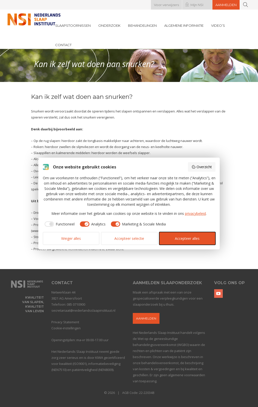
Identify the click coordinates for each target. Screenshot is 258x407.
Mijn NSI (196, 5)
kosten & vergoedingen (157, 369)
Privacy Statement (65, 322)
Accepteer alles (187, 238)
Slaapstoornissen (73, 25)
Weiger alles (71, 238)
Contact (63, 45)
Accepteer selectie (129, 238)
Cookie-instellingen (66, 328)
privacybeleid (195, 213)
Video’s (218, 25)
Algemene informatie (184, 25)
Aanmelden (226, 5)
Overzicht (201, 166)
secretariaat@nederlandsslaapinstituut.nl (83, 310)
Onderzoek (109, 25)
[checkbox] (59, 224)
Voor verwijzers (166, 5)
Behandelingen (142, 25)
